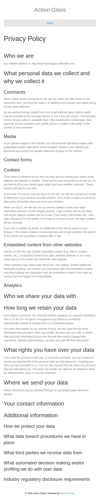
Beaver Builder (67, 493)
